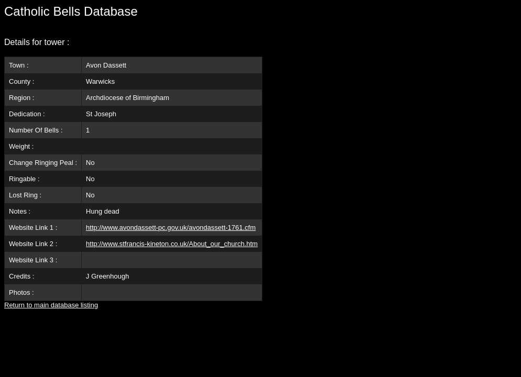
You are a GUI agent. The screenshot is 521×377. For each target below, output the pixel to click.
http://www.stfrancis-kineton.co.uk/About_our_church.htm (172, 244)
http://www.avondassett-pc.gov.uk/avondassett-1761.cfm (171, 227)
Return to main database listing (51, 305)
